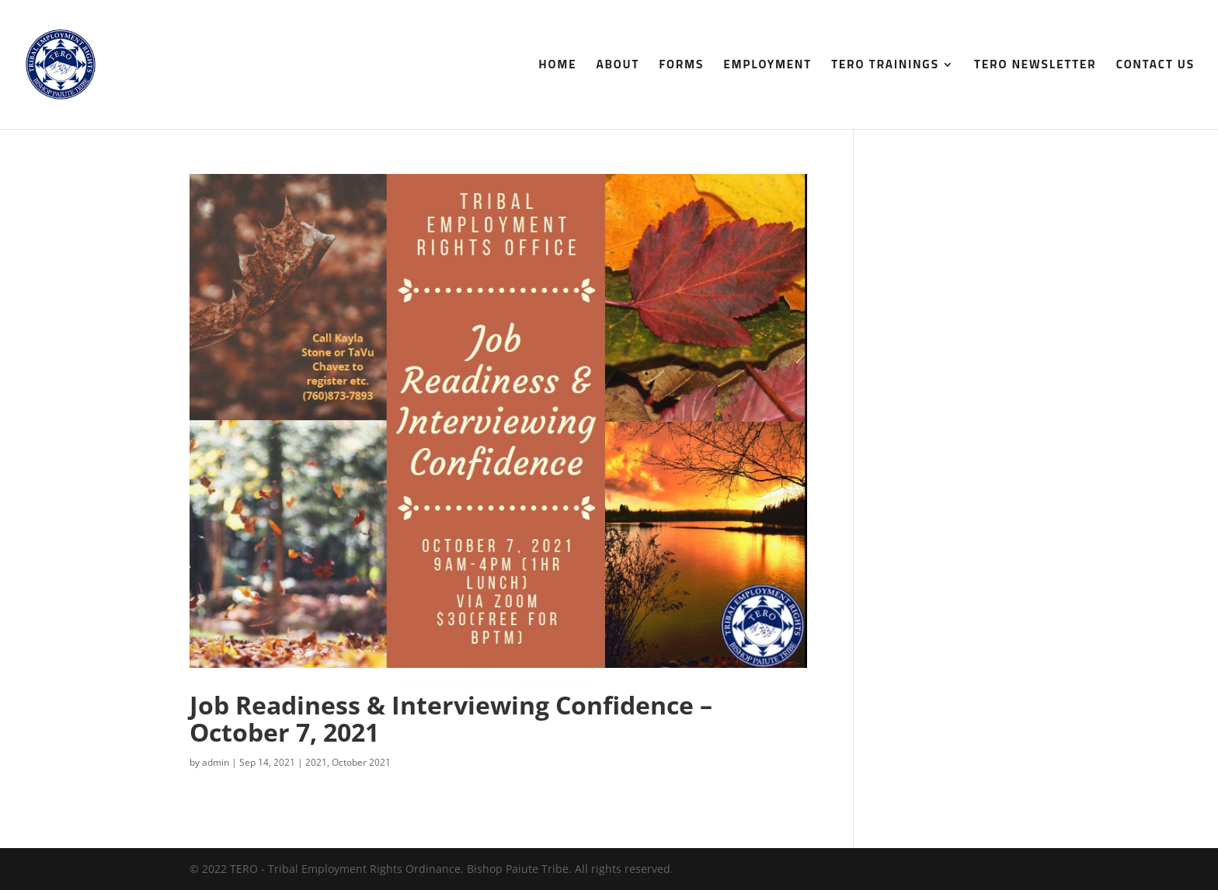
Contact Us (1155, 67)
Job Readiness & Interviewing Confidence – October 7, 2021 (451, 718)
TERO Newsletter (1035, 67)
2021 (316, 762)
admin (215, 762)
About (618, 67)
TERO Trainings (885, 67)
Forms (681, 67)
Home (558, 67)
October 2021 (361, 762)
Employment (767, 67)
